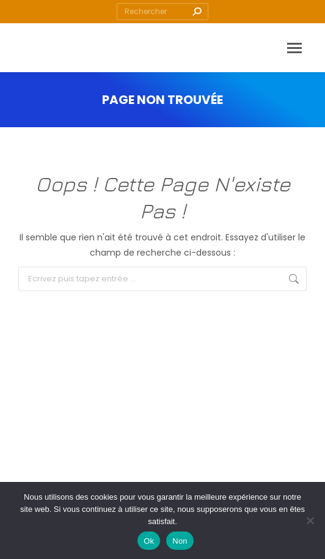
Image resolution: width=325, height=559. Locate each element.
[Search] (162, 11)
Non (180, 541)
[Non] (310, 520)
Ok (149, 541)
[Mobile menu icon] (294, 48)
